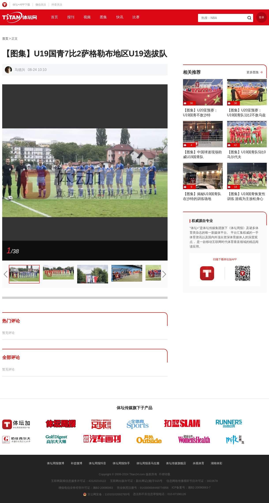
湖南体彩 (216, 463)
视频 (87, 17)
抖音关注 (57, 4)
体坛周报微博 (55, 463)
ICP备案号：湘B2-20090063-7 (191, 487)
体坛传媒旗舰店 (176, 463)
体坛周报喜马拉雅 (147, 463)
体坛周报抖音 (97, 463)
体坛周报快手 (121, 463)
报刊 (70, 17)
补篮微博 (76, 463)
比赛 (136, 17)
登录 (261, 17)
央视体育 (198, 463)
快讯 (119, 17)
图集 (103, 17)
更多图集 (253, 72)
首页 (54, 17)
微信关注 (40, 4)
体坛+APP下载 (21, 4)
